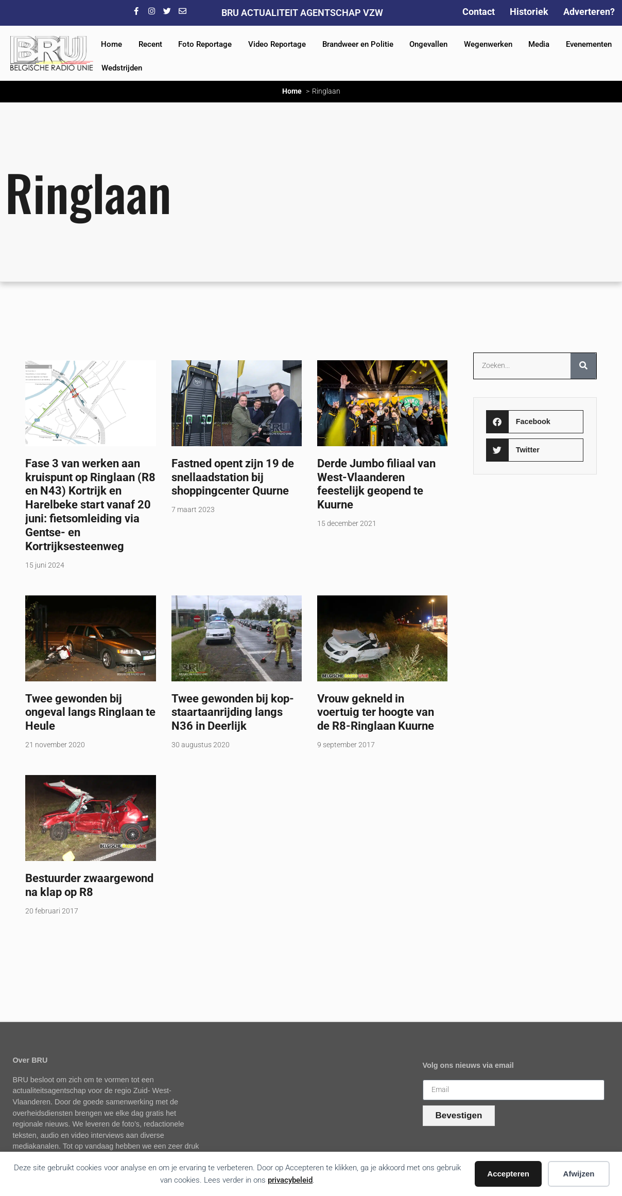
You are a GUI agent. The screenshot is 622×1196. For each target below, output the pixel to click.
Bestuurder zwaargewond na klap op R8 (89, 885)
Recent (150, 44)
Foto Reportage (205, 44)
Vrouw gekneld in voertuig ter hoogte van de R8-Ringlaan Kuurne (375, 712)
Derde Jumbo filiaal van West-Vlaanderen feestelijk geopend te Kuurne (376, 484)
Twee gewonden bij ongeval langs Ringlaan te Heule (90, 712)
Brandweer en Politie (357, 44)
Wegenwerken (488, 44)
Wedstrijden (121, 68)
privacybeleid (290, 1180)
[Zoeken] (583, 366)
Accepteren (508, 1173)
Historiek (529, 11)
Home (111, 44)
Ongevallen (428, 44)
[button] (534, 421)
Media (538, 44)
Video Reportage (277, 44)
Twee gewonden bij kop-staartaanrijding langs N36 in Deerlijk (232, 712)
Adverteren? (589, 11)
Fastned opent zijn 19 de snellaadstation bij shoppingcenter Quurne (232, 477)
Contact (478, 11)
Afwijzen (579, 1173)
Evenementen (589, 44)
